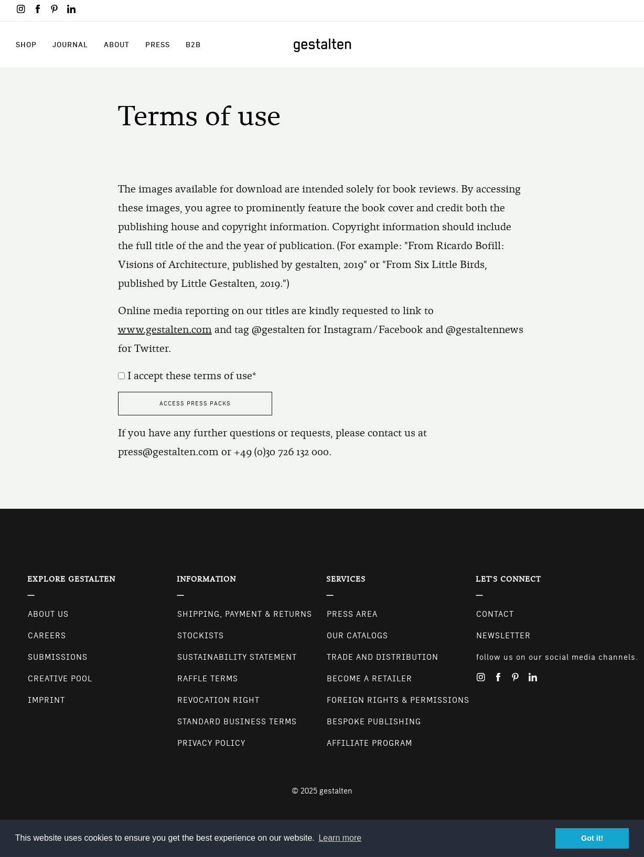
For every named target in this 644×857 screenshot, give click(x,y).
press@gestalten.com (168, 452)
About (117, 44)
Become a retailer (369, 678)
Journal (70, 44)
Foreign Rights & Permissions (398, 700)
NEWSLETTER (503, 635)
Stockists (200, 635)
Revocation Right (218, 700)
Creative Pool (60, 678)
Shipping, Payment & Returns (244, 614)
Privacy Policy (211, 743)
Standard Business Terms (237, 721)
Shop (26, 44)
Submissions (58, 657)
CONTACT (495, 614)
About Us (48, 614)
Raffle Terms (207, 678)
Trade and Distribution (382, 657)
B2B (193, 44)
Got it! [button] (592, 838)
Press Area (352, 614)
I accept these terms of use (189, 376)
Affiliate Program (369, 743)
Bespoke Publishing (374, 721)
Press (157, 44)
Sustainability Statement (237, 657)
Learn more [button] (339, 837)
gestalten (335, 791)
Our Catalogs (357, 635)
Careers (47, 635)
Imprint (46, 700)
